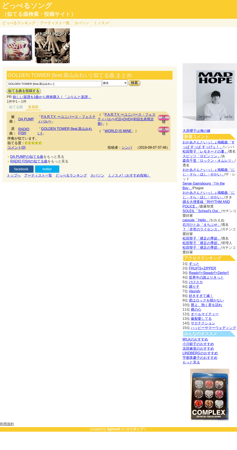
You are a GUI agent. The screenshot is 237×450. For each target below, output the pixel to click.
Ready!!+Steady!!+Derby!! (209, 273)
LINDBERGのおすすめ (200, 353)
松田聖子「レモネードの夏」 (205, 151)
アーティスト (55, 23)
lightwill (113, 429)
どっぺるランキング (71, 175)
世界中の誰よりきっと (206, 277)
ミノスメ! (102, 23)
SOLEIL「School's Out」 (202, 211)
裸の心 (196, 309)
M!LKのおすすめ (195, 339)
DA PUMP (26, 119)
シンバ (127, 147)
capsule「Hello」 (196, 220)
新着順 (33, 107)
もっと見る (191, 362)
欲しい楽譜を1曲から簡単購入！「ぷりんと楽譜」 (52, 97)
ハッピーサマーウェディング (213, 328)
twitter (47, 169)
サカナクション (203, 323)
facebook (21, 169)
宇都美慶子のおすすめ (200, 358)
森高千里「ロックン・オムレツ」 (209, 160)
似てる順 (16, 107)
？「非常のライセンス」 (202, 229)
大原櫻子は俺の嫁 (196, 131)
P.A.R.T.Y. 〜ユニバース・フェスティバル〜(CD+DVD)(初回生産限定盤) (127, 119)
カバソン (81, 23)
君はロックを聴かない (206, 300)
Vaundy (194, 291)
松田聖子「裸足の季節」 (202, 238)
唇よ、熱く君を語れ (206, 305)
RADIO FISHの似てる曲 (29, 161)
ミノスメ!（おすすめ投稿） (129, 175)
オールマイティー (205, 314)
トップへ (14, 175)
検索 (134, 83)
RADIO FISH (23, 131)
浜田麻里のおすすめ (198, 348)
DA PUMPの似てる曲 (26, 157)
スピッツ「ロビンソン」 (202, 156)
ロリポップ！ (136, 429)
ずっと (194, 264)
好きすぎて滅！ (201, 296)
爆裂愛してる (201, 318)
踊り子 (194, 286)
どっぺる (19, 23)
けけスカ (196, 282)
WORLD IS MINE (118, 131)
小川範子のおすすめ (198, 344)
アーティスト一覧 (38, 175)
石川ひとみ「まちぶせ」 (202, 225)
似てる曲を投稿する (23, 91)
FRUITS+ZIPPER (202, 268)
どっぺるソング (27, 6)
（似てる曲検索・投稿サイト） (39, 14)
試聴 (164, 117)
